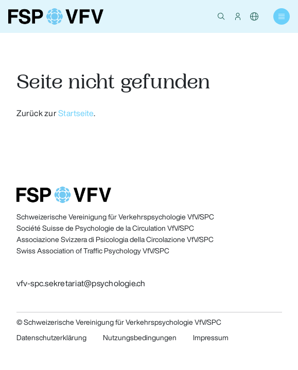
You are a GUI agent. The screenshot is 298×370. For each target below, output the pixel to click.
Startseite (75, 113)
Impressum (211, 337)
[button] (221, 16)
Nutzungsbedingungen (140, 337)
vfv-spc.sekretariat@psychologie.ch (81, 283)
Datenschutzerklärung (51, 337)
